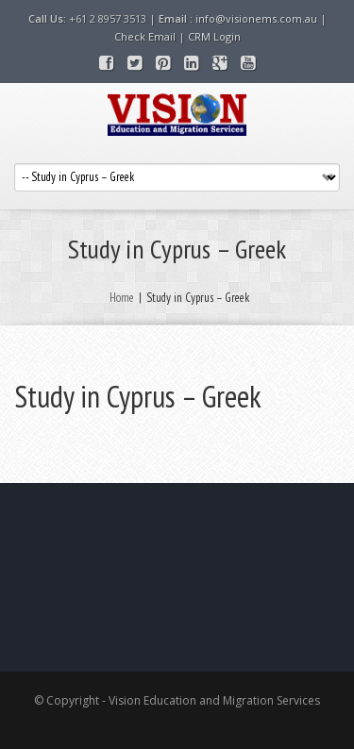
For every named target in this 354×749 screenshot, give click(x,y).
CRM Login (214, 36)
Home (122, 298)
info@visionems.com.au (256, 18)
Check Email (145, 36)
